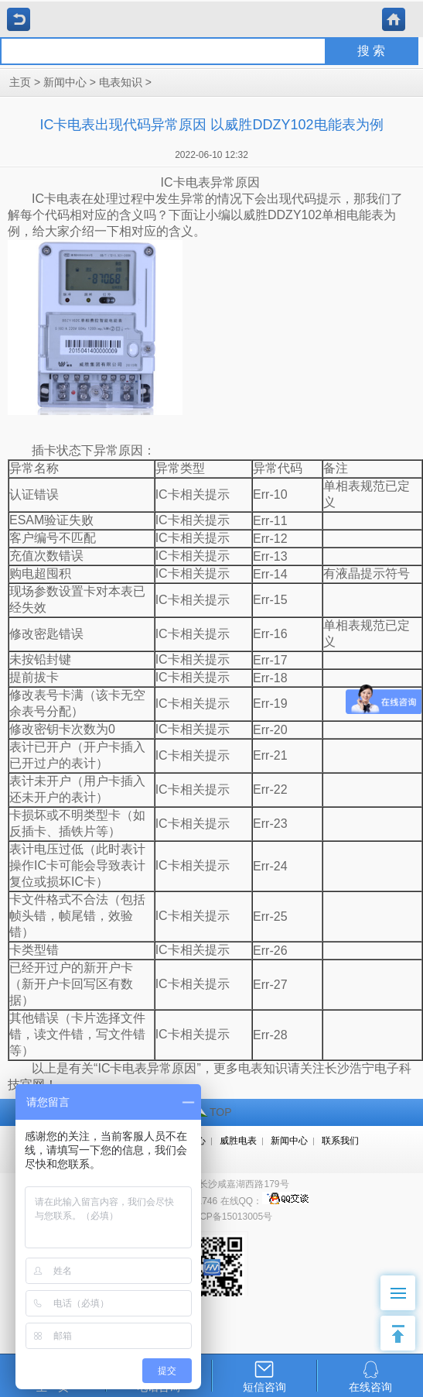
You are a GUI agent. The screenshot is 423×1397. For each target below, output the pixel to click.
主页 (20, 82)
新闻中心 (65, 82)
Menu (403, 1284)
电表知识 (120, 82)
